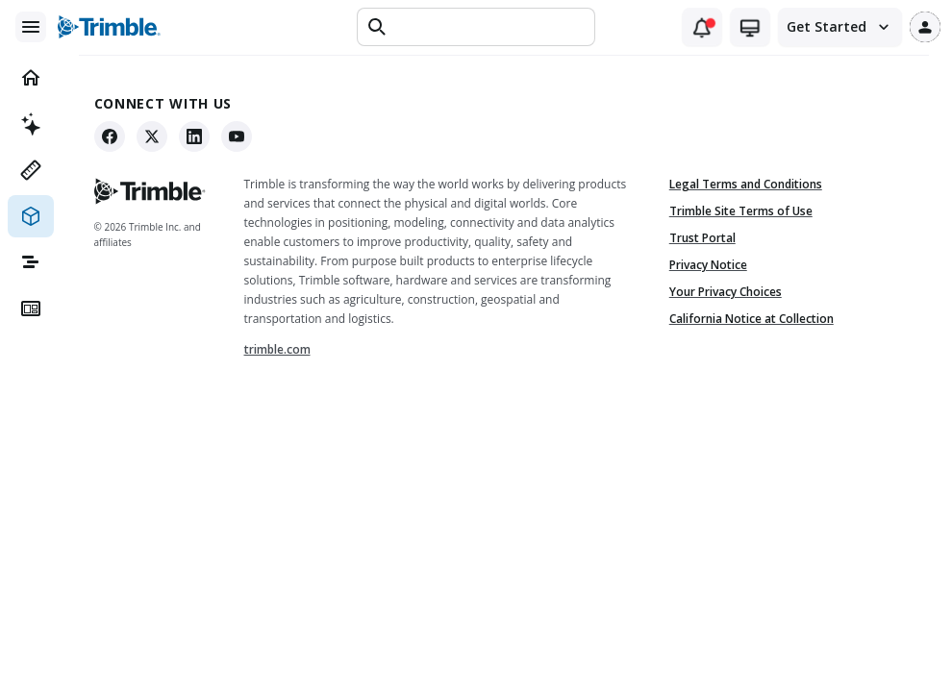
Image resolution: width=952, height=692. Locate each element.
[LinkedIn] (200, 136)
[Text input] (489, 26)
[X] (157, 136)
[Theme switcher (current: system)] (750, 27)
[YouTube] (242, 136)
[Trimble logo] (109, 27)
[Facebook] (115, 136)
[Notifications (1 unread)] (702, 27)
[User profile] (925, 27)
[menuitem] (31, 78)
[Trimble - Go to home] (156, 191)
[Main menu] (30, 27)
